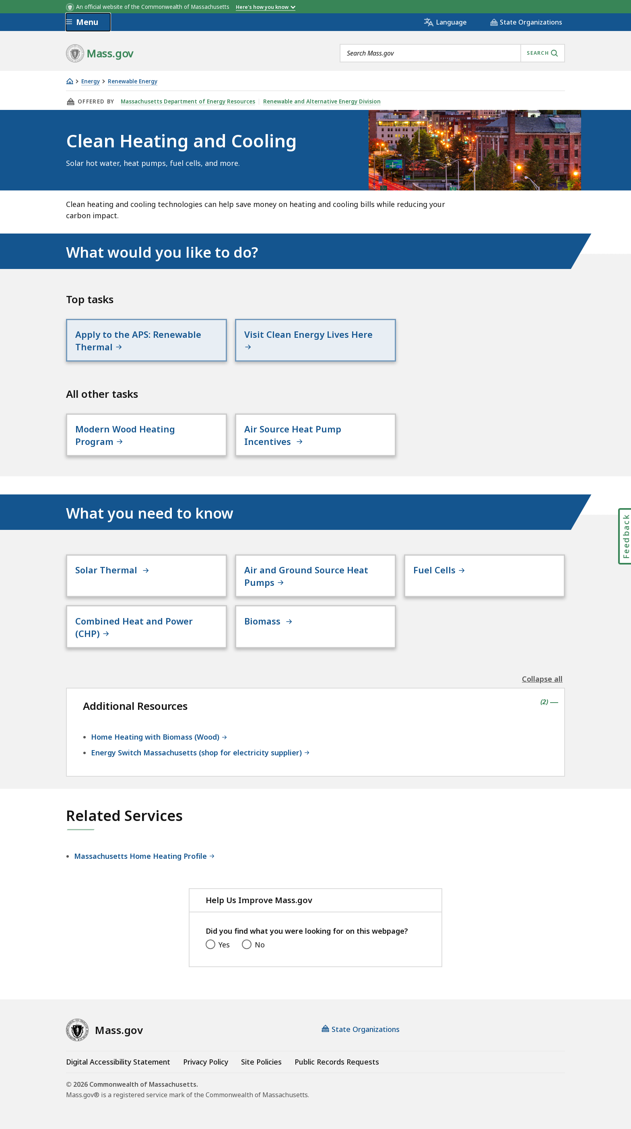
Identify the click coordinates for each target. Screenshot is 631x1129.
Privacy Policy (205, 1062)
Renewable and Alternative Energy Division (322, 101)
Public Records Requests (337, 1062)
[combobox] (452, 53)
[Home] (69, 81)
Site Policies (261, 1062)
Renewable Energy (132, 81)
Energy (90, 81)
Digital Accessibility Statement (118, 1062)
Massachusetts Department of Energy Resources (188, 101)
